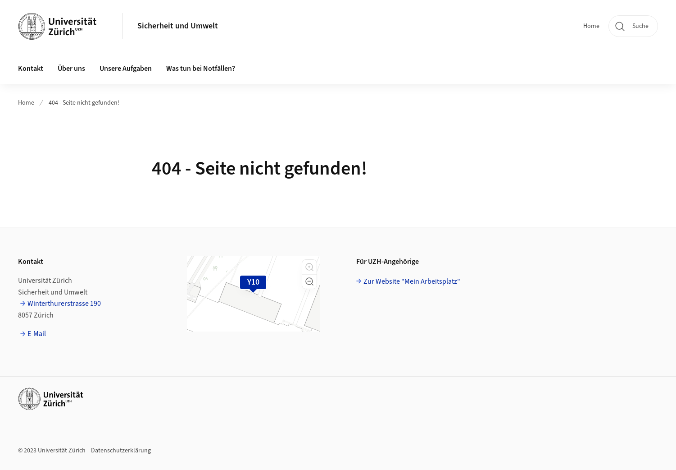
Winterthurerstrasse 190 (64, 304)
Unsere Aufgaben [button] (126, 69)
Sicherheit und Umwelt (177, 26)
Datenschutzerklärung (121, 450)
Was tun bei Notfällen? (200, 69)
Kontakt (30, 69)
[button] (309, 267)
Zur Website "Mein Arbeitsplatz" (411, 281)
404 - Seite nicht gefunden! (84, 102)
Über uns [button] (71, 69)
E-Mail (36, 334)
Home (591, 26)
